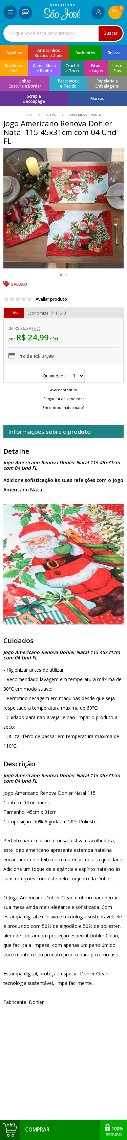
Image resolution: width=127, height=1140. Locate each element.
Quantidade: (64, 375)
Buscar (111, 33)
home (30, 115)
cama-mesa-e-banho (85, 115)
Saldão (51, 115)
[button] (61, 275)
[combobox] (63, 33)
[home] (61, 18)
